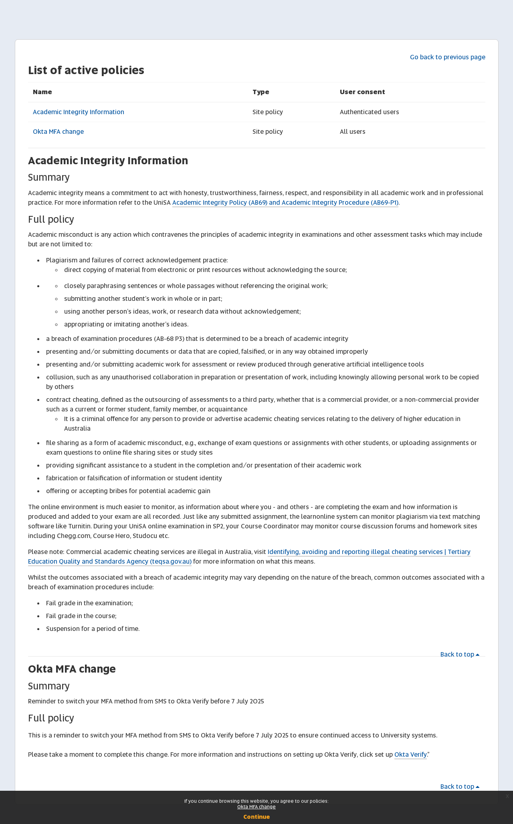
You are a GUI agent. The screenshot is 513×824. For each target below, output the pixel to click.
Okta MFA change (58, 131)
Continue (256, 816)
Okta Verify (410, 754)
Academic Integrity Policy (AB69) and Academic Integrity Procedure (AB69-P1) (285, 202)
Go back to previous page (447, 57)
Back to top (461, 654)
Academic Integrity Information (78, 112)
